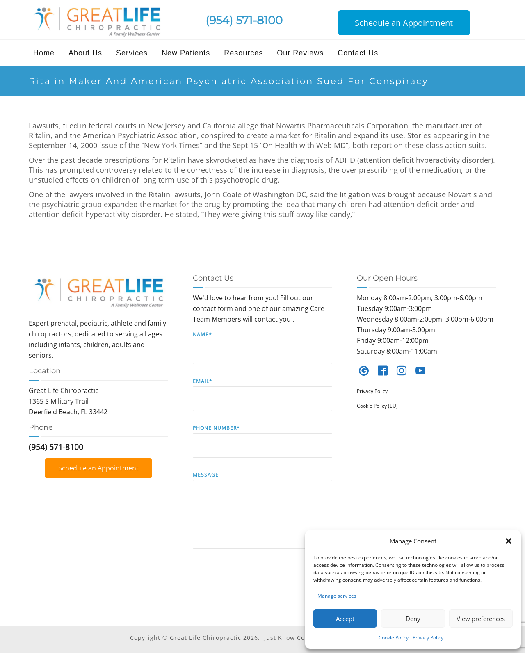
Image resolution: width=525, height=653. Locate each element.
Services (132, 53)
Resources (243, 53)
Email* (262, 400)
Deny (413, 618)
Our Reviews (300, 53)
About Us (85, 53)
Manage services (336, 595)
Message (262, 516)
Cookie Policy (394, 637)
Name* (262, 354)
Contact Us (358, 53)
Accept (345, 618)
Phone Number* (262, 447)
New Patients (186, 53)
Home (44, 53)
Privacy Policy (428, 637)
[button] (508, 541)
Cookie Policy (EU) (377, 405)
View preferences (481, 618)
